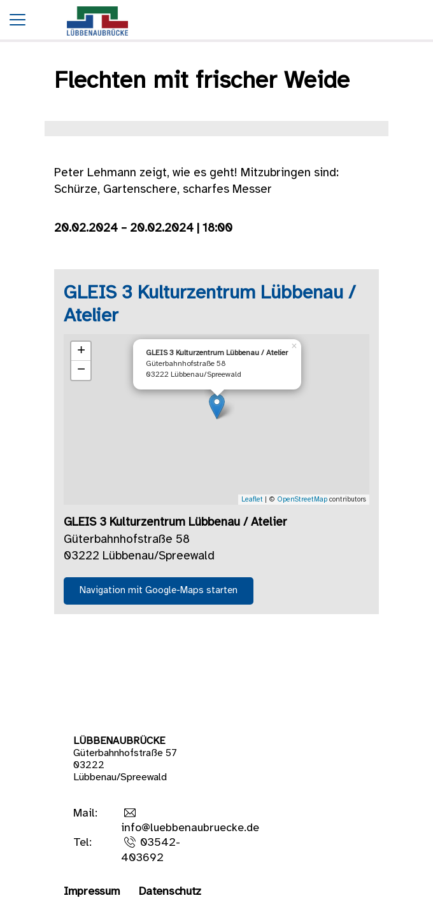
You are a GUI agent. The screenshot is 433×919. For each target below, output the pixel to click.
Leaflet (252, 499)
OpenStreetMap (302, 499)
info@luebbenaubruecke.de (190, 828)
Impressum (92, 892)
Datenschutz (170, 892)
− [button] (81, 370)
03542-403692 (150, 850)
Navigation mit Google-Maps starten (159, 591)
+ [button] (81, 351)
